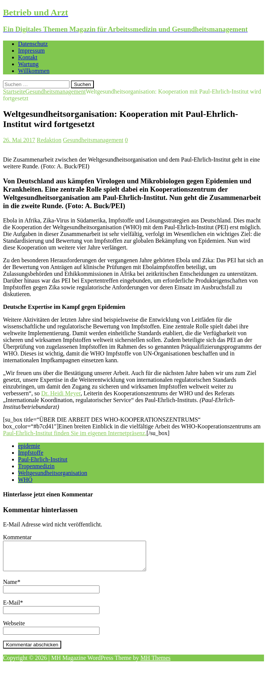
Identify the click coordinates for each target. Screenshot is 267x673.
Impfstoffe (30, 452)
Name (10, 587)
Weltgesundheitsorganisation (52, 473)
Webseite (14, 629)
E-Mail (11, 608)
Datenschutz (33, 44)
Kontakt (28, 57)
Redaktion (49, 140)
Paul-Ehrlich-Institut (43, 459)
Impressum (31, 50)
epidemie (29, 446)
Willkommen (34, 71)
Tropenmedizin (36, 466)
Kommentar (17, 537)
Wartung (28, 64)
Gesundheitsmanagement (93, 140)
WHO (25, 479)
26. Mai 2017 (19, 140)
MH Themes (155, 663)
